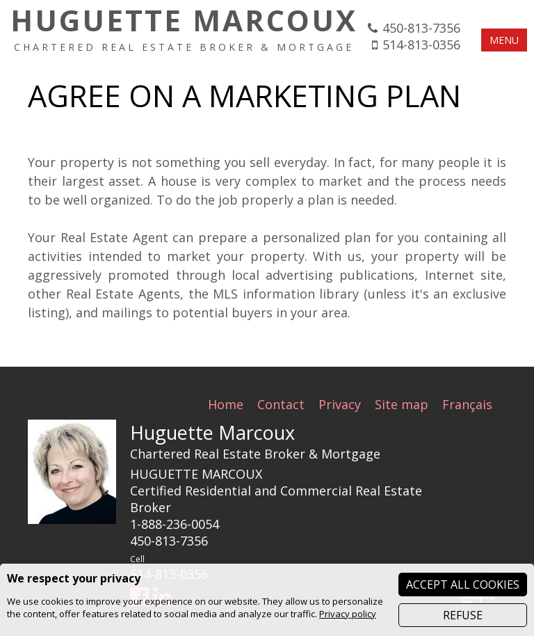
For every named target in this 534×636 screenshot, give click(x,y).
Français (467, 404)
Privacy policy (347, 613)
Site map (401, 404)
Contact (281, 404)
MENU (504, 40)
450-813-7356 (421, 27)
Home (225, 404)
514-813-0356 (421, 44)
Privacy (339, 404)
